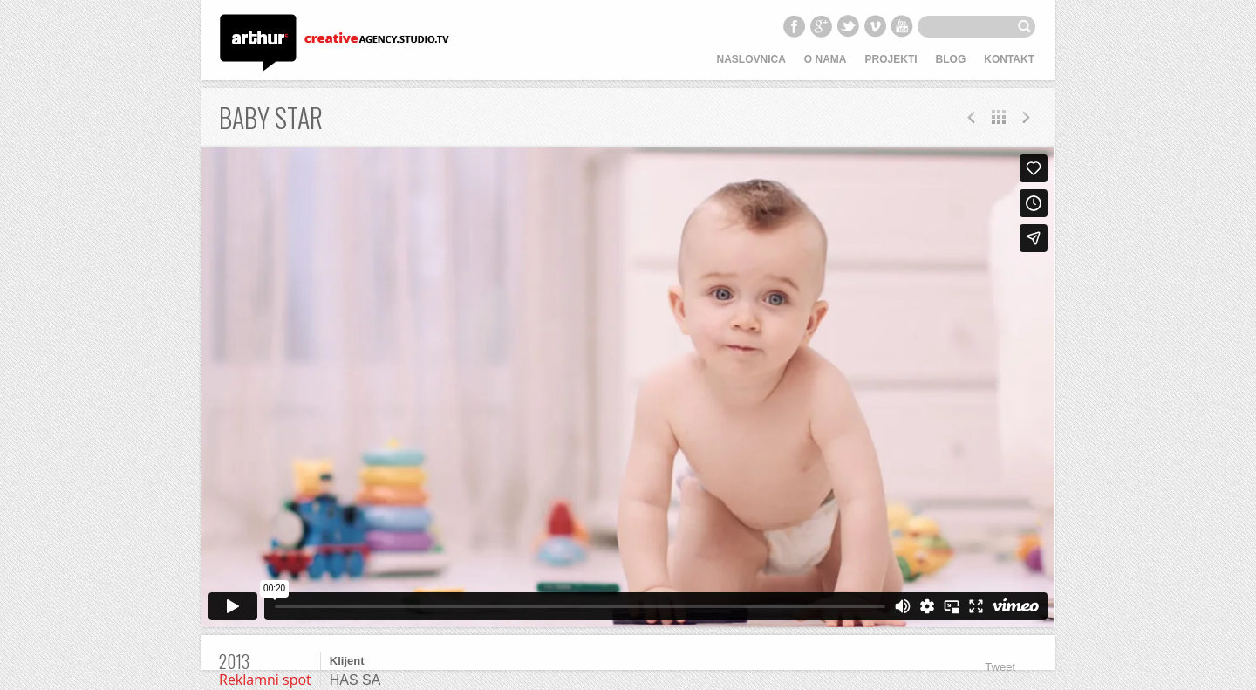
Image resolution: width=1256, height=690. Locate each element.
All (998, 117)
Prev (1025, 117)
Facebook (793, 26)
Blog (951, 59)
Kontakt (1009, 59)
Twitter (847, 26)
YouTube (902, 26)
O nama (825, 59)
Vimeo (875, 26)
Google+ (820, 26)
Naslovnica (751, 59)
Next (971, 117)
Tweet (1000, 666)
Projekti (891, 59)
